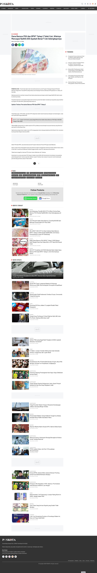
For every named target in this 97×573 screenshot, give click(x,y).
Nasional (32, 338)
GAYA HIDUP (66, 8)
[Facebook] (85, 4)
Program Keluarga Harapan (18, 177)
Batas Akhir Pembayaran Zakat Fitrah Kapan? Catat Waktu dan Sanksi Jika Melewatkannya (76, 70)
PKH (57, 175)
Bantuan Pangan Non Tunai (48, 175)
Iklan (80, 560)
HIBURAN (52, 8)
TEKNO (32, 8)
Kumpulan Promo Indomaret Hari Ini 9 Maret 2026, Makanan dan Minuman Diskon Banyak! (76, 57)
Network (91, 8)
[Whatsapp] (19, 44)
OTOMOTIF (59, 8)
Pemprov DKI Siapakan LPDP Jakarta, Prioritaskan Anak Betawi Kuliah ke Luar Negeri (45, 484)
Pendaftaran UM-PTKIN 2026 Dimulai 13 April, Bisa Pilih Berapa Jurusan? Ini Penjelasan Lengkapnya (46, 362)
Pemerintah (39, 177)
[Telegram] (22, 44)
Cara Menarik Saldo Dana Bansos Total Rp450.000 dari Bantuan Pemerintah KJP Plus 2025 (45, 221)
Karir (84, 560)
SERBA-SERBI (74, 8)
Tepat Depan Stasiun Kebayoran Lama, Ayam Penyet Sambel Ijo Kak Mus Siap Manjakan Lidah (45, 384)
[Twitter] (88, 4)
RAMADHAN (10, 8)
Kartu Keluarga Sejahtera (29, 175)
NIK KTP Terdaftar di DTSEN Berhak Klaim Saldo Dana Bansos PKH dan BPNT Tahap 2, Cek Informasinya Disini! (45, 251)
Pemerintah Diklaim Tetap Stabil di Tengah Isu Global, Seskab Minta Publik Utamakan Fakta (45, 416)
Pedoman (92, 560)
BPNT (38, 175)
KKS (20, 175)
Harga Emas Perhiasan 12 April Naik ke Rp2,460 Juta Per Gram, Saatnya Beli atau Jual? (45, 317)
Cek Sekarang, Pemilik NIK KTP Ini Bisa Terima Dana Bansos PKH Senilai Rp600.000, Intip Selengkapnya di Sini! (45, 212)
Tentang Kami (71, 560)
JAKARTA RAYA (25, 8)
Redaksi (76, 560)
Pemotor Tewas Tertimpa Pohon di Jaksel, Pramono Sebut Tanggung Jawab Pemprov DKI (76, 64)
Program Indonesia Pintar (36, 173)
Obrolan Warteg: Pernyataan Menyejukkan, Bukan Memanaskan (76, 82)
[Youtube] (93, 4)
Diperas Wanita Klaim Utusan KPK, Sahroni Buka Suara (46, 426)
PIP (27, 173)
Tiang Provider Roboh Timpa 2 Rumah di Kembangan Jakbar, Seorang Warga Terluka (45, 405)
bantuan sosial (30, 177)
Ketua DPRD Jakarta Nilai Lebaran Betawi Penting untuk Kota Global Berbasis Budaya (44, 473)
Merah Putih (15, 175)
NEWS (16, 8)
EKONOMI (38, 8)
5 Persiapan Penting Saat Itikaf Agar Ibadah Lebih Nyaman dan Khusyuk (75, 77)
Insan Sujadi (15, 184)
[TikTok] (95, 4)
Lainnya (83, 8)
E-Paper (3, 8)
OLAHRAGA (45, 8)
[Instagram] (90, 4)
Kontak (87, 560)
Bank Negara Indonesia (49, 173)
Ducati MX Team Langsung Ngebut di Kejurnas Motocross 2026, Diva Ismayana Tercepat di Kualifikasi (46, 284)
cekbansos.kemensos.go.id (18, 173)
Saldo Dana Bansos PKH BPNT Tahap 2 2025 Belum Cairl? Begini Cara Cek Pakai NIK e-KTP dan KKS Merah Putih (46, 242)
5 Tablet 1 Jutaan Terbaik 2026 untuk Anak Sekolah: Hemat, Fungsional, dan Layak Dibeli (45, 351)
